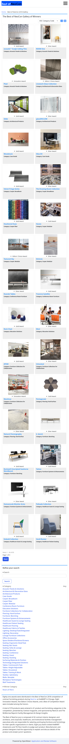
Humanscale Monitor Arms (14, 504)
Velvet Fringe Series (11, 189)
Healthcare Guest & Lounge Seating (16, 621)
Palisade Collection (43, 504)
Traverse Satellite (43, 294)
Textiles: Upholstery (10, 675)
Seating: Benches (9, 650)
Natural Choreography (13, 434)
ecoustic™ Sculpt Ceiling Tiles (15, 49)
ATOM (6, 364)
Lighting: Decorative (10, 633)
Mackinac (7, 399)
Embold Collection (11, 539)
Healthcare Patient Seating (13, 623)
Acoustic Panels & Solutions (13, 589)
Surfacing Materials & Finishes (14, 660)
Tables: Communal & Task (12, 665)
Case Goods (7, 596)
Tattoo (38, 469)
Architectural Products (11, 594)
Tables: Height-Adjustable (13, 667)
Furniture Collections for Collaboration (18, 611)
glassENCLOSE (41, 119)
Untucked (40, 364)
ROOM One (40, 49)
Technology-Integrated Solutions (15, 662)
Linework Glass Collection (46, 84)
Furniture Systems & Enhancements (16, 618)
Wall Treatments (9, 682)
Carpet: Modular (9, 603)
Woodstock (8, 154)
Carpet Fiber (7, 601)
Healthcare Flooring (10, 626)
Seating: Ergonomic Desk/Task (14, 643)
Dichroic (39, 259)
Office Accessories (10, 638)
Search (7, 581)
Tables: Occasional (10, 670)
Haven (38, 224)
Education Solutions (10, 608)
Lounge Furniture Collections (14, 635)
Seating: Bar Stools (10, 645)
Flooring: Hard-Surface (11, 613)
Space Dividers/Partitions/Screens (16, 640)
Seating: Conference (10, 653)
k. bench (39, 434)
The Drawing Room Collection (48, 189)
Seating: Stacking (9, 658)
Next (6, 559)
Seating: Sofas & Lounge (12, 648)
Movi (38, 329)
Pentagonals (41, 399)
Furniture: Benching (10, 616)
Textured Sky (9, 259)
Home (4, 12)
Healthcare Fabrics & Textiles (14, 628)
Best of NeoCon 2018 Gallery (17, 12)
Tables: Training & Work (12, 672)
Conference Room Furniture (13, 606)
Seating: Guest (8, 655)
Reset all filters (8, 690)
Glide (6, 119)
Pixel (6, 84)
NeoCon (33, 699)
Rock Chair (8, 329)
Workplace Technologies (12, 680)
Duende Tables (9, 294)
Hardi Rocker (41, 539)
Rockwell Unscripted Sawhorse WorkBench (16, 470)
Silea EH (39, 154)
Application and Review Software (44, 741)
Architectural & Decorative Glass (15, 591)
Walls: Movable (8, 677)
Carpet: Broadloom (10, 599)
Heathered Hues (10, 224)
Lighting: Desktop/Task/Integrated (16, 631)
